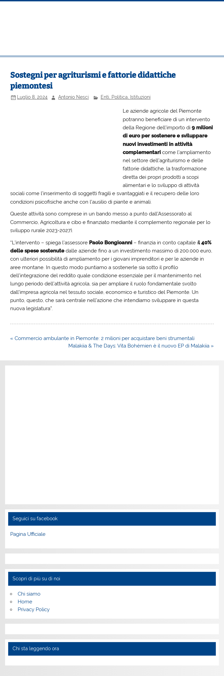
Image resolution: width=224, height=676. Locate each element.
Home (25, 602)
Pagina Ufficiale (28, 534)
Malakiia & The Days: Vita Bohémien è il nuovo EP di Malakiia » (141, 346)
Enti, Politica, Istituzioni (126, 97)
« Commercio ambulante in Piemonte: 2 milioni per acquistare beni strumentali (102, 338)
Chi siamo (29, 594)
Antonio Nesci (73, 97)
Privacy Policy (34, 609)
